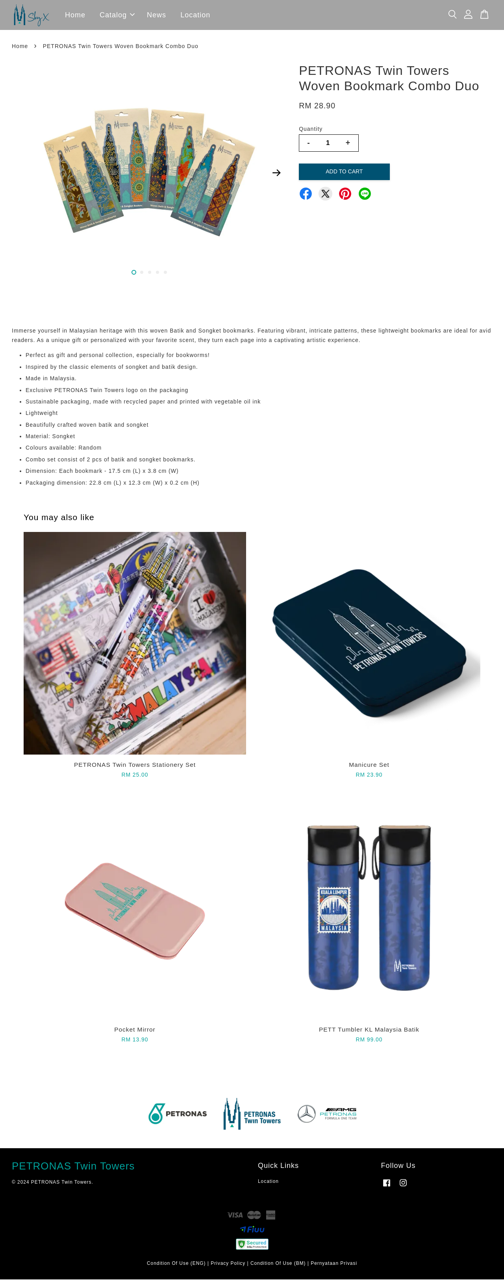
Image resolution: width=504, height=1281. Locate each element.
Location (195, 16)
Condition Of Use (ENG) (176, 1265)
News (156, 16)
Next (276, 174)
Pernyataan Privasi (334, 1265)
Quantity (310, 130)
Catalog (117, 16)
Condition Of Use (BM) (278, 1265)
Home (75, 16)
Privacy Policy (228, 1265)
